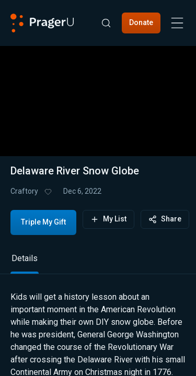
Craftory (24, 191)
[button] (98, 94)
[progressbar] (82, 128)
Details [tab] (24, 258)
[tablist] (98, 263)
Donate (141, 22)
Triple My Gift (43, 222)
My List (108, 219)
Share (164, 219)
